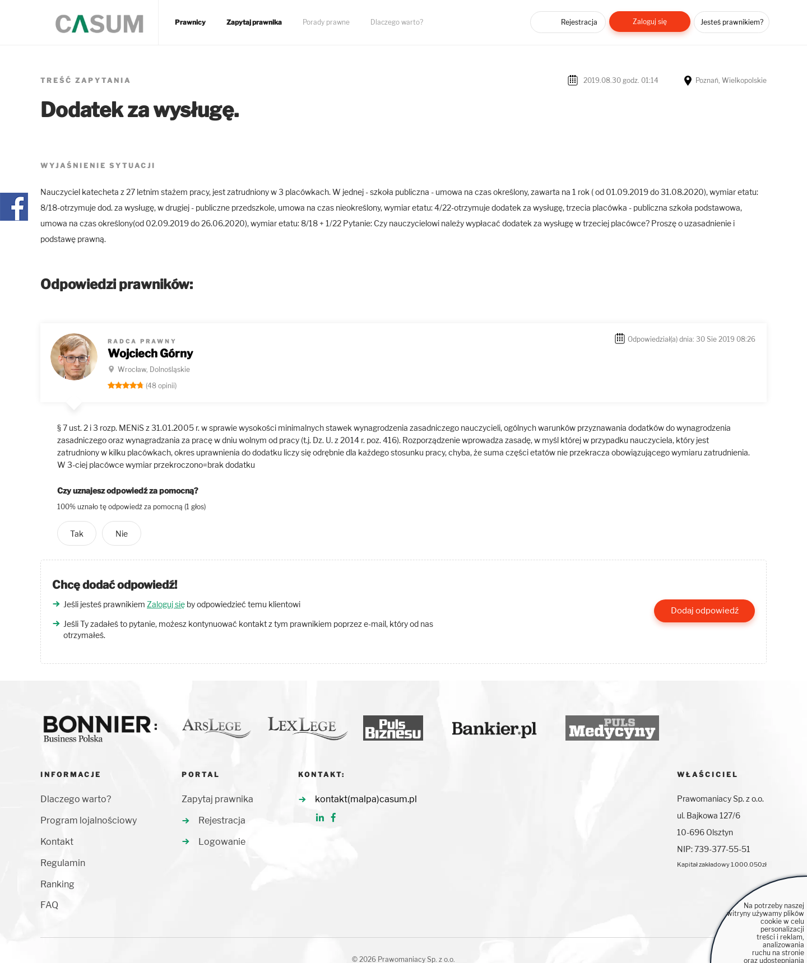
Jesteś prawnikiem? (732, 22)
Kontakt (56, 841)
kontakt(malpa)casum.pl (366, 799)
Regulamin (62, 863)
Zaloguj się (650, 21)
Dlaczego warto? (396, 22)
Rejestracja (579, 22)
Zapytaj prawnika (254, 22)
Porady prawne (326, 22)
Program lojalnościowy (88, 820)
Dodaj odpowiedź (705, 611)
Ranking (57, 884)
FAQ (49, 905)
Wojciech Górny (150, 353)
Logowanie (221, 841)
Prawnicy (190, 22)
